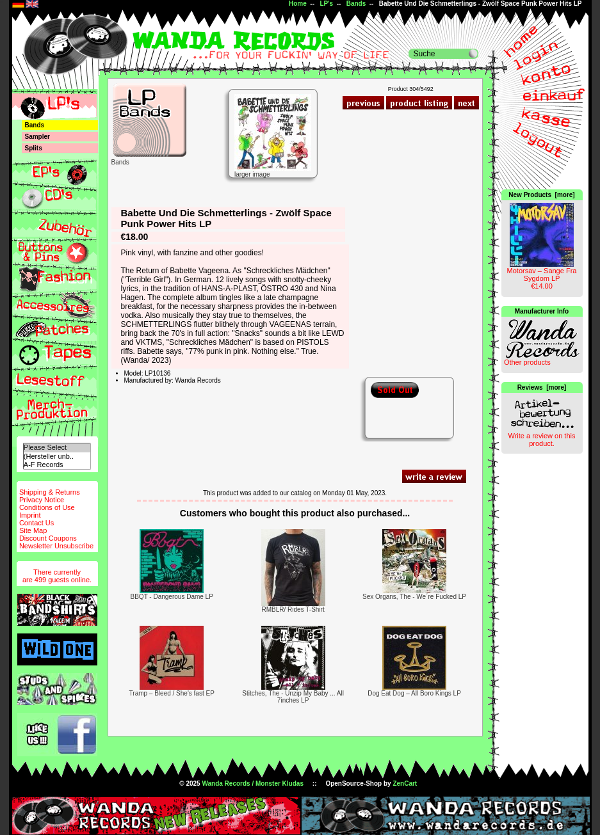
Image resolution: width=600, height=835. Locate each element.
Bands (356, 3)
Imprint (30, 515)
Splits (33, 148)
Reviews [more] (542, 387)
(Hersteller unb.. (57, 456)
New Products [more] (541, 194)
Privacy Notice (41, 500)
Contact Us (36, 523)
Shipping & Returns (49, 492)
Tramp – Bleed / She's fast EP (172, 693)
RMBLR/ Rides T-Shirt (293, 609)
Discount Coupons (48, 538)
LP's (326, 3)
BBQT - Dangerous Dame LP (172, 596)
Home (298, 3)
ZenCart (405, 783)
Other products (527, 362)
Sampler (37, 136)
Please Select (57, 447)
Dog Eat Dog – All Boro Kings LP (414, 693)
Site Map (33, 530)
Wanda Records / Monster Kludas (253, 783)
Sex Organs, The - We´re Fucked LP (414, 596)
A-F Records (57, 465)
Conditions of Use (47, 507)
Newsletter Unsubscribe (56, 546)
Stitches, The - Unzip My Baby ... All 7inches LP (293, 697)
